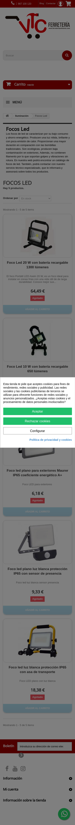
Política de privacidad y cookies (50, 439)
